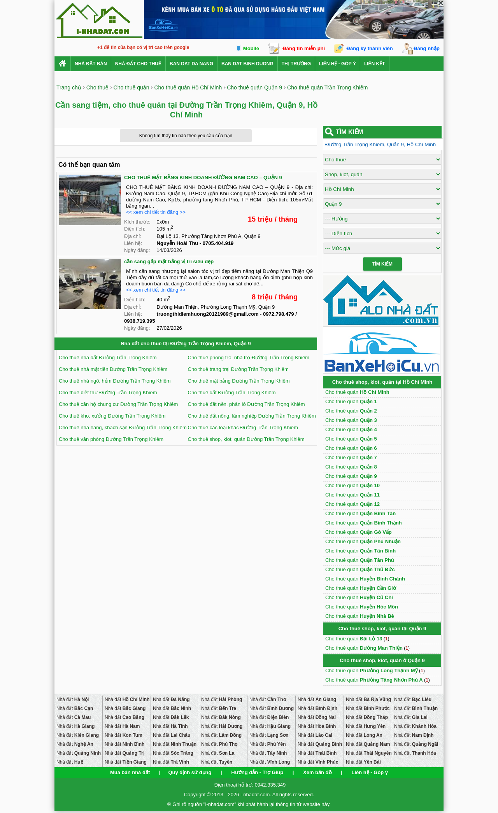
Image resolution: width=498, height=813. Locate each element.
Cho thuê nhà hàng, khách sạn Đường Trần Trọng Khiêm (123, 427)
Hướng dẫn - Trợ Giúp (257, 772)
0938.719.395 (139, 321)
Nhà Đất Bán (91, 63)
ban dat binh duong (247, 63)
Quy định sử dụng (189, 772)
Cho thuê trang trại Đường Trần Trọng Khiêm (238, 369)
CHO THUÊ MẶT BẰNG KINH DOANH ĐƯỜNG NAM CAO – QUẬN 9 (203, 177)
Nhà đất (72, 699)
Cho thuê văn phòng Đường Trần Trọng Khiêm (111, 439)
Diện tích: (135, 229)
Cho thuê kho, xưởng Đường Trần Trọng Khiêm (112, 416)
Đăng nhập (427, 48)
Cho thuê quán (357, 392)
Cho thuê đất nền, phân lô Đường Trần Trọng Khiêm (246, 404)
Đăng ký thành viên (370, 48)
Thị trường (296, 63)
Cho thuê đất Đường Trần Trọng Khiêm (232, 392)
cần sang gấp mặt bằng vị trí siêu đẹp (169, 261)
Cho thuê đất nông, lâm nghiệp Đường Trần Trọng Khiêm (252, 416)
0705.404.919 (218, 243)
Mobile (251, 48)
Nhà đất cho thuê (138, 63)
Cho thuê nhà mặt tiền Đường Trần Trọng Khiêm (113, 369)
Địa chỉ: (132, 236)
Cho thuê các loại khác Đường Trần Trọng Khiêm (243, 427)
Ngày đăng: (137, 250)
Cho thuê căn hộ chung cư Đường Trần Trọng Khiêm (118, 404)
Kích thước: (137, 222)
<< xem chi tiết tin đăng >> (156, 212)
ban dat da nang (191, 63)
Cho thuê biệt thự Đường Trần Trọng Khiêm (108, 392)
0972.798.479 (278, 314)
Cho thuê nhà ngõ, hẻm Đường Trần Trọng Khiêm (115, 381)
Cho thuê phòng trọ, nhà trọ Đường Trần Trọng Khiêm (248, 357)
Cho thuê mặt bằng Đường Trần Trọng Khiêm (239, 381)
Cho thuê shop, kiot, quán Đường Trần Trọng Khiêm (246, 439)
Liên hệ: (133, 243)
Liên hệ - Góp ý (337, 63)
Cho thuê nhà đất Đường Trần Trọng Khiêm (107, 357)
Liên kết (374, 63)
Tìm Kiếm (382, 264)
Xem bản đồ (317, 772)
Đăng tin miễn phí (303, 48)
